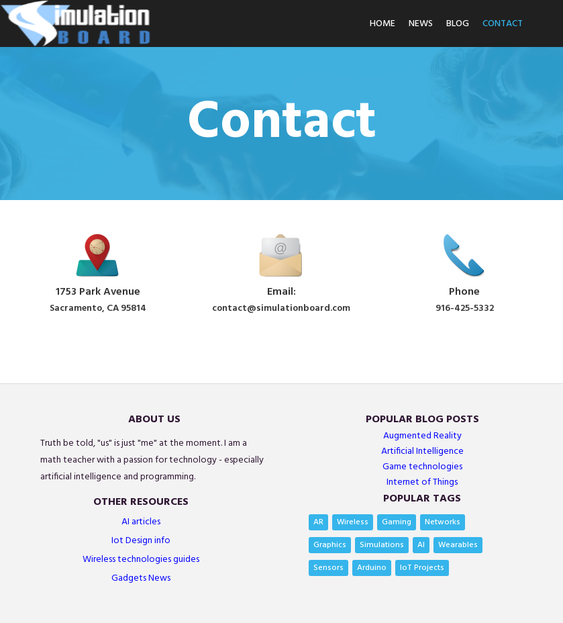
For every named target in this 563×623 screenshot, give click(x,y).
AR (318, 522)
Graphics (329, 545)
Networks (442, 522)
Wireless (352, 522)
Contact (502, 24)
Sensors (328, 568)
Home (382, 24)
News (421, 24)
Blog (457, 24)
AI (421, 545)
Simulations (382, 545)
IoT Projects (422, 568)
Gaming (396, 522)
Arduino (372, 568)
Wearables (458, 545)
